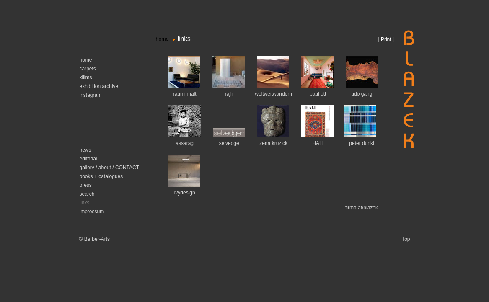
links (85, 203)
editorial (88, 159)
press (86, 185)
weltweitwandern (273, 94)
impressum (92, 211)
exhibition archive (99, 86)
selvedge (229, 143)
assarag (185, 143)
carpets (88, 69)
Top (406, 239)
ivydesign (184, 193)
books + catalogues (101, 176)
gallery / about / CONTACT (110, 167)
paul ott (318, 94)
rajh (229, 94)
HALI (317, 143)
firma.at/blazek (361, 208)
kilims (86, 77)
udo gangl (361, 94)
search (87, 194)
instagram (91, 95)
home (162, 39)
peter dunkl (361, 143)
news (85, 150)
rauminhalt (185, 94)
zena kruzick (273, 143)
